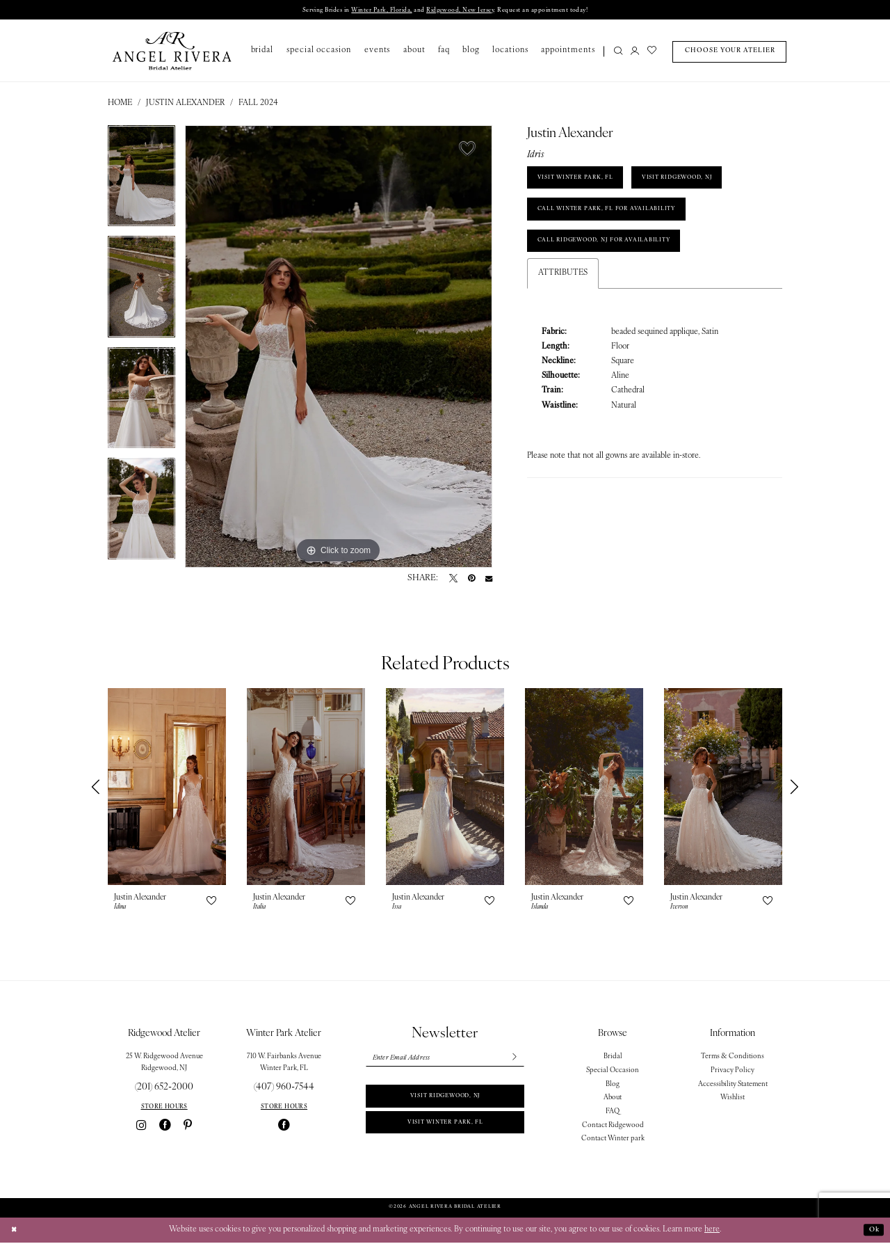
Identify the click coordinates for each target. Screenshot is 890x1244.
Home (120, 104)
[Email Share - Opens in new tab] (488, 579)
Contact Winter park (613, 1140)
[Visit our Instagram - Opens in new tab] (141, 1127)
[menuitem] (615, 53)
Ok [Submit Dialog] (872, 1231)
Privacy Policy (732, 1072)
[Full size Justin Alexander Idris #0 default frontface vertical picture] (339, 347)
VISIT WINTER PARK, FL (582, 182)
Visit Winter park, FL (445, 1132)
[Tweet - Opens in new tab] (453, 579)
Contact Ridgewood (613, 1127)
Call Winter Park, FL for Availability (618, 219)
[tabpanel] (141, 182)
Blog (613, 1086)
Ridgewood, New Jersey (463, 11)
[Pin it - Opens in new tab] (471, 579)
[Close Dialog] (15, 1231)
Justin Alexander (185, 104)
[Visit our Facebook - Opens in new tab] (165, 1127)
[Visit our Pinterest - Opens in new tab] (188, 1127)
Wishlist (732, 1099)
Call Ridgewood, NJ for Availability (617, 256)
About (613, 1099)
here (712, 1231)
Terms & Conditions (732, 1058)
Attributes (563, 290)
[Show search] (618, 53)
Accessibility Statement (733, 1086)
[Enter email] (445, 1061)
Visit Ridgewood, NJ (445, 1102)
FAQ (613, 1113)
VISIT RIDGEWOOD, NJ (699, 182)
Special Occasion (612, 1072)
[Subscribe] (513, 1061)
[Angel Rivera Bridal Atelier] (172, 52)
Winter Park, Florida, (369, 11)
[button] (634, 53)
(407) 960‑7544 (284, 1088)
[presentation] (167, 787)
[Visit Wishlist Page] (652, 53)
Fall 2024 (258, 104)
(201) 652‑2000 (164, 1088)
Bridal (613, 1058)
